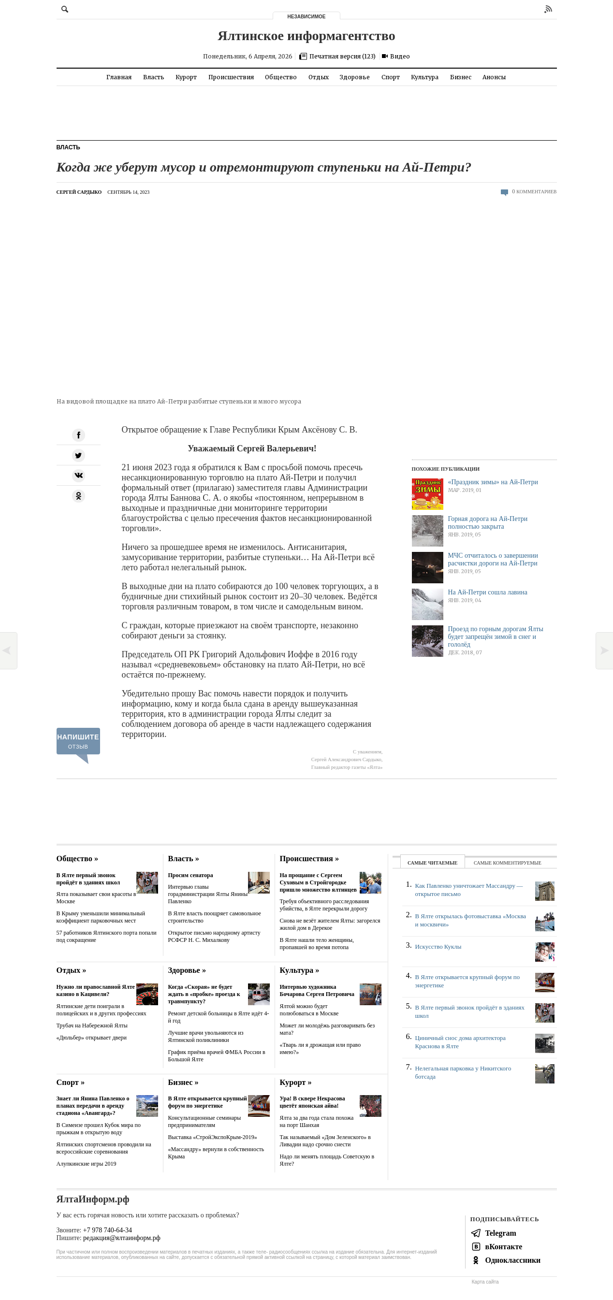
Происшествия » (309, 858)
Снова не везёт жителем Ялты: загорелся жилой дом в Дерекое (330, 924)
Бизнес (460, 77)
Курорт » (296, 1082)
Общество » (78, 858)
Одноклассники (513, 1260)
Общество (281, 77)
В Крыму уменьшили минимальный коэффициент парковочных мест (101, 917)
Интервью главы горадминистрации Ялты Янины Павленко (208, 894)
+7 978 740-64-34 (107, 1230)
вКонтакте (504, 1246)
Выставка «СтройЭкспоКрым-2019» (212, 1137)
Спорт (390, 77)
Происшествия (231, 77)
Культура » (300, 970)
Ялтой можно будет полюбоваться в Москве (309, 1010)
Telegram (500, 1233)
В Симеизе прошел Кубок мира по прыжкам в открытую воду (99, 1129)
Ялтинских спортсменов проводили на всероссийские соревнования (104, 1148)
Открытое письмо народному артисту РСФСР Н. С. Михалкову (214, 936)
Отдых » (72, 970)
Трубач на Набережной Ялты (92, 1025)
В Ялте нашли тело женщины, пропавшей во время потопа (317, 944)
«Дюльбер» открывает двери (92, 1037)
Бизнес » (183, 1082)
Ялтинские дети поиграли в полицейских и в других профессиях (101, 1010)
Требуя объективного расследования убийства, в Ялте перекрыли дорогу (324, 905)
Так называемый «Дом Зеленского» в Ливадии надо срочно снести (325, 1141)
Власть (153, 77)
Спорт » (71, 1082)
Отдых (318, 77)
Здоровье (355, 77)
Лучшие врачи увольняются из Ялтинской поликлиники (206, 1036)
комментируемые (517, 863)
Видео (400, 56)
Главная (118, 77)
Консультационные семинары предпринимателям (204, 1121)
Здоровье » (187, 970)
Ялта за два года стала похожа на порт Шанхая (317, 1121)
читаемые (442, 863)
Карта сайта (485, 1282)
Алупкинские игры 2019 (87, 1163)
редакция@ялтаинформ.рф (122, 1238)
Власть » (184, 858)
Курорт (186, 77)
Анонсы (494, 77)
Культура (424, 77)
